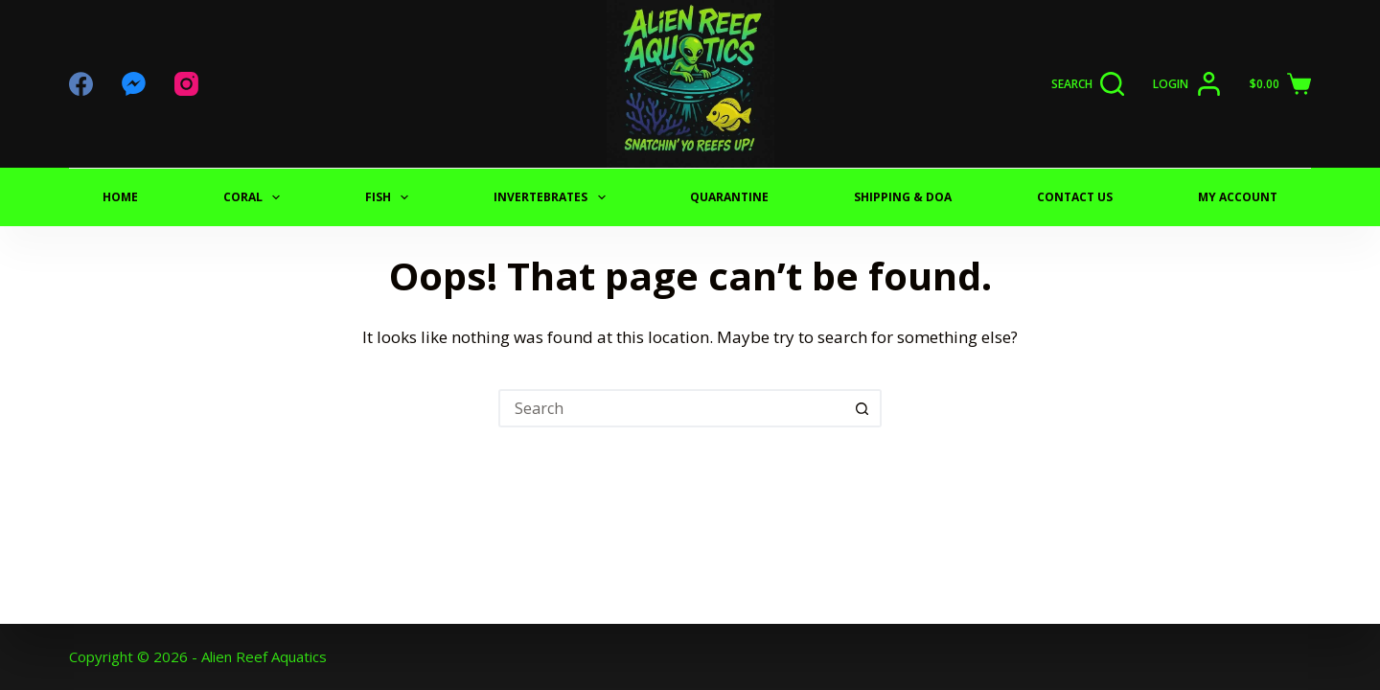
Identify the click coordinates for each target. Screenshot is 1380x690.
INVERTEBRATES (553, 197)
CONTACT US (1075, 197)
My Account (1237, 197)
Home (120, 197)
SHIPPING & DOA (903, 197)
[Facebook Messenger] (134, 84)
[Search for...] (670, 408)
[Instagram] (186, 84)
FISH (390, 197)
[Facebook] (81, 84)
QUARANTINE (729, 197)
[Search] (1088, 84)
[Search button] (862, 408)
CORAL (255, 197)
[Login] (1187, 84)
